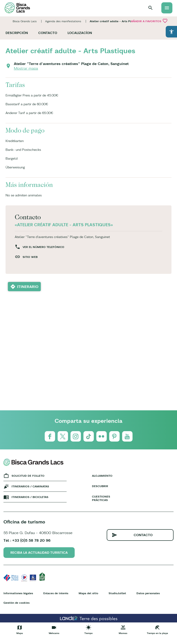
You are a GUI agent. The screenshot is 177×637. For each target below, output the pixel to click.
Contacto (47, 33)
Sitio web (30, 257)
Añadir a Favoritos (149, 21)
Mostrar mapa (26, 68)
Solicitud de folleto (28, 475)
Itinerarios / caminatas (30, 486)
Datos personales (148, 593)
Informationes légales (18, 593)
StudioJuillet (117, 593)
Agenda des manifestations (63, 21)
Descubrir (100, 486)
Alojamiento (101, 475)
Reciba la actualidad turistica (39, 552)
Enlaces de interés (55, 593)
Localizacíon (80, 33)
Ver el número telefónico (43, 247)
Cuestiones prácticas (101, 498)
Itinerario (27, 286)
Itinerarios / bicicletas (30, 497)
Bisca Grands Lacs (25, 21)
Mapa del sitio (88, 593)
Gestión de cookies (16, 602)
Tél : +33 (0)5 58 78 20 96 (26, 540)
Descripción (17, 33)
